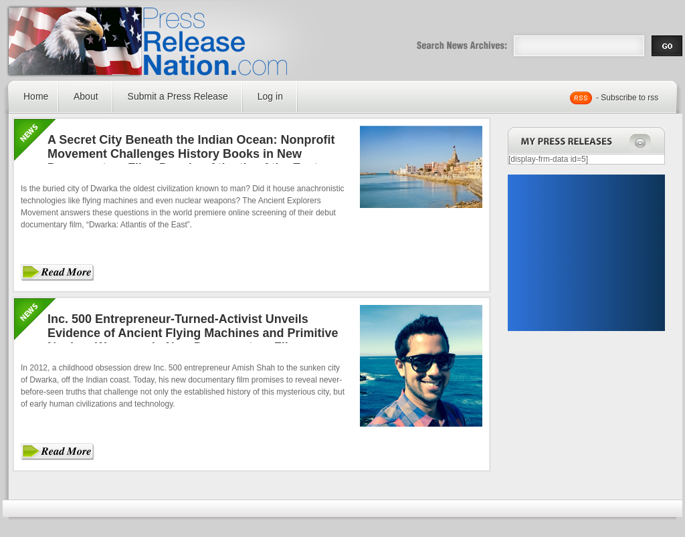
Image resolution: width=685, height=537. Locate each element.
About (86, 96)
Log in (270, 96)
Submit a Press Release (178, 96)
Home (35, 96)
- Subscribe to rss (627, 97)
